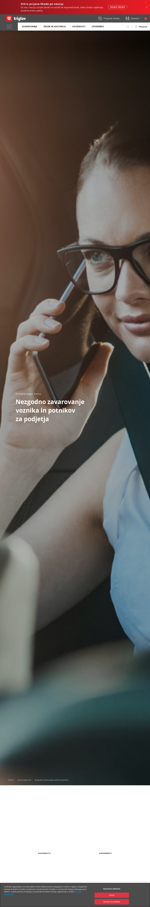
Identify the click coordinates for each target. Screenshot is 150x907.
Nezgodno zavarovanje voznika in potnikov (51, 780)
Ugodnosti (78, 26)
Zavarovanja (29, 26)
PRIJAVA (143, 26)
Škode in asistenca (55, 26)
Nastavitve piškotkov (111, 892)
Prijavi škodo (117, 7)
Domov (11, 780)
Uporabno (98, 26)
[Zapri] (146, 898)
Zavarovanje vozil (24, 780)
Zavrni (112, 898)
